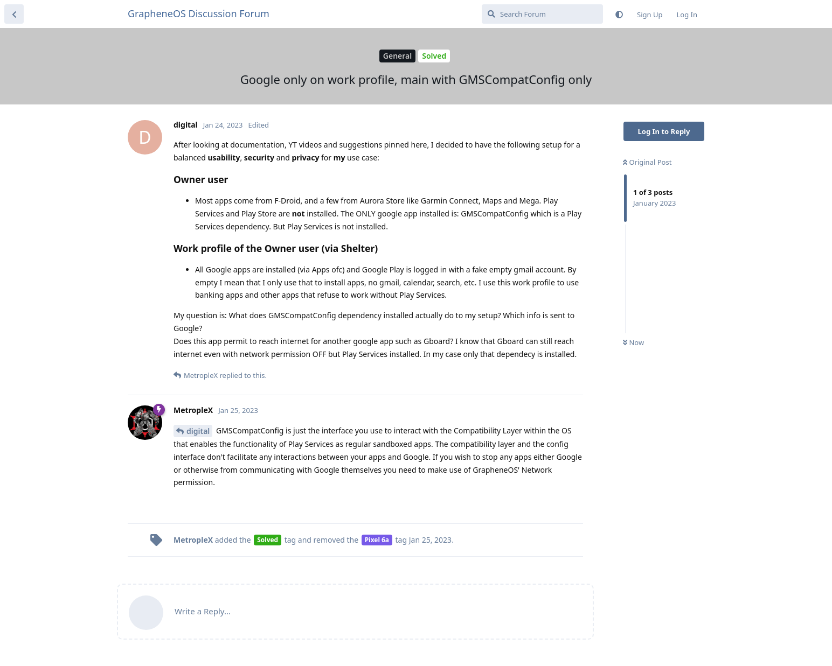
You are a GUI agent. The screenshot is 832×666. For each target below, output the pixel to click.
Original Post (647, 162)
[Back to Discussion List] (14, 14)
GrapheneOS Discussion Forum (198, 13)
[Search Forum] (542, 14)
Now (633, 342)
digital (198, 431)
